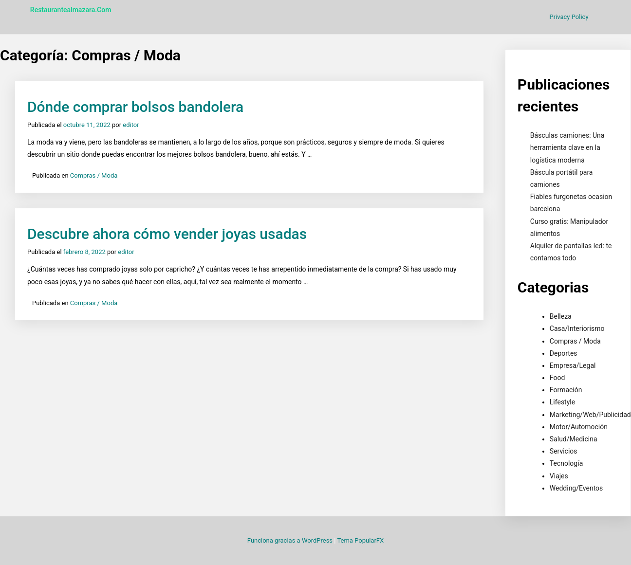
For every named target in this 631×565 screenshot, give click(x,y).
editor (131, 124)
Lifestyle (562, 402)
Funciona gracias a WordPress (290, 540)
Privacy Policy (569, 16)
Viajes (559, 476)
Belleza (561, 316)
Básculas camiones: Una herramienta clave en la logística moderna (567, 147)
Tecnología (566, 463)
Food (557, 378)
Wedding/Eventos (576, 488)
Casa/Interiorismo (577, 328)
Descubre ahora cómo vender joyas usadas (167, 233)
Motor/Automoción (579, 427)
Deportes (563, 353)
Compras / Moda (94, 175)
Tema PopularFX (360, 540)
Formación (566, 390)
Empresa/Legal (573, 365)
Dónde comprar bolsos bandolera (135, 106)
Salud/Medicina (573, 439)
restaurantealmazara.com (70, 10)
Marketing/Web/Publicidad (590, 415)
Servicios (563, 451)
